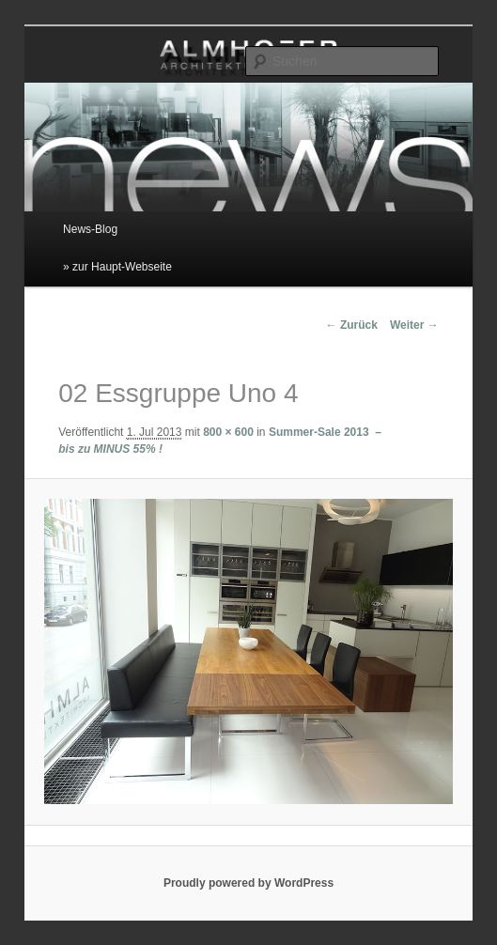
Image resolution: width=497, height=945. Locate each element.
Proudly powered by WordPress (248, 883)
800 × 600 (228, 432)
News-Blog (90, 229)
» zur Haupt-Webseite (117, 266)
